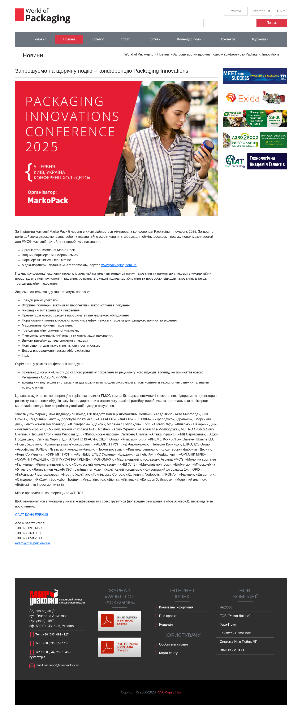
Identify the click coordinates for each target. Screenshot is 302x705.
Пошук (272, 23)
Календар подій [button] (189, 39)
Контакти (228, 39)
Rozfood (226, 607)
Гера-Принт (229, 624)
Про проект (165, 616)
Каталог (98, 39)
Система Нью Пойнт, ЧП (239, 641)
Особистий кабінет (171, 644)
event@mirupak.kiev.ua (32, 543)
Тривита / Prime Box (235, 633)
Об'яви (155, 39)
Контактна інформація (174, 607)
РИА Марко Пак (169, 692)
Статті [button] (125, 39)
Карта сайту (166, 653)
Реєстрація (261, 11)
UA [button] (279, 11)
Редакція (163, 624)
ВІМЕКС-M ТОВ (232, 650)
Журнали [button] (259, 39)
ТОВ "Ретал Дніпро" (235, 616)
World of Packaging (138, 54)
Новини (69, 39)
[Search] (229, 23)
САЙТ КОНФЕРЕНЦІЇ (31, 514)
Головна (40, 39)
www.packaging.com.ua (119, 265)
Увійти (236, 11)
